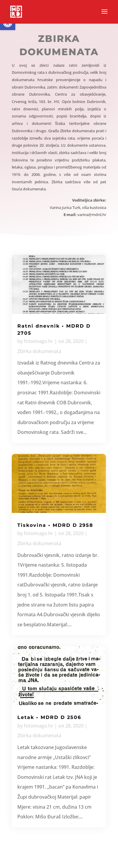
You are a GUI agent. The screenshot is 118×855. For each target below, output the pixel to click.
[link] (16, 11)
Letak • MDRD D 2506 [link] (49, 717)
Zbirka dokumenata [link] (39, 351)
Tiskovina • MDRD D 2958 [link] (55, 525)
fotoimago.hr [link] (38, 341)
